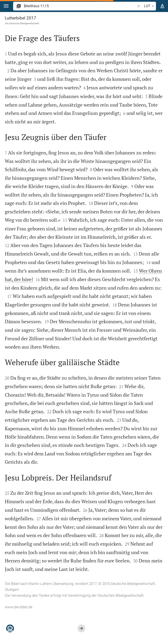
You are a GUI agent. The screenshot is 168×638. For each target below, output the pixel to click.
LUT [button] (150, 6)
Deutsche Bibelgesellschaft (24, 23)
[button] (6, 6)
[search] (80, 6)
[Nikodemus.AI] (10, 628)
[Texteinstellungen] (162, 6)
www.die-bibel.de (18, 607)
